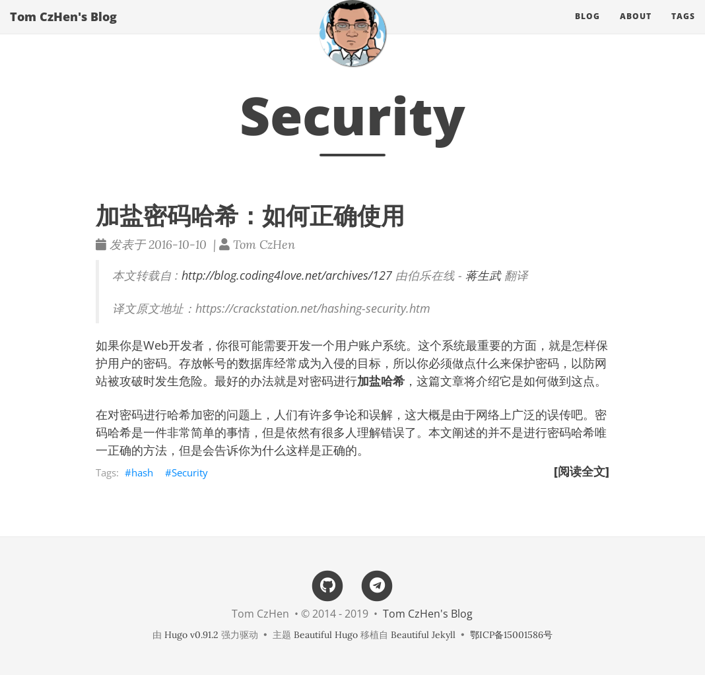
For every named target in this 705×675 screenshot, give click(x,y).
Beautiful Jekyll (423, 635)
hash (142, 472)
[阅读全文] (581, 471)
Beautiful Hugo (326, 635)
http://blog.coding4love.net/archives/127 (287, 275)
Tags (683, 29)
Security (190, 472)
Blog (587, 29)
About (636, 29)
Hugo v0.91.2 (191, 635)
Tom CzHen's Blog (63, 30)
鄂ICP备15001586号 (511, 635)
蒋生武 (483, 275)
